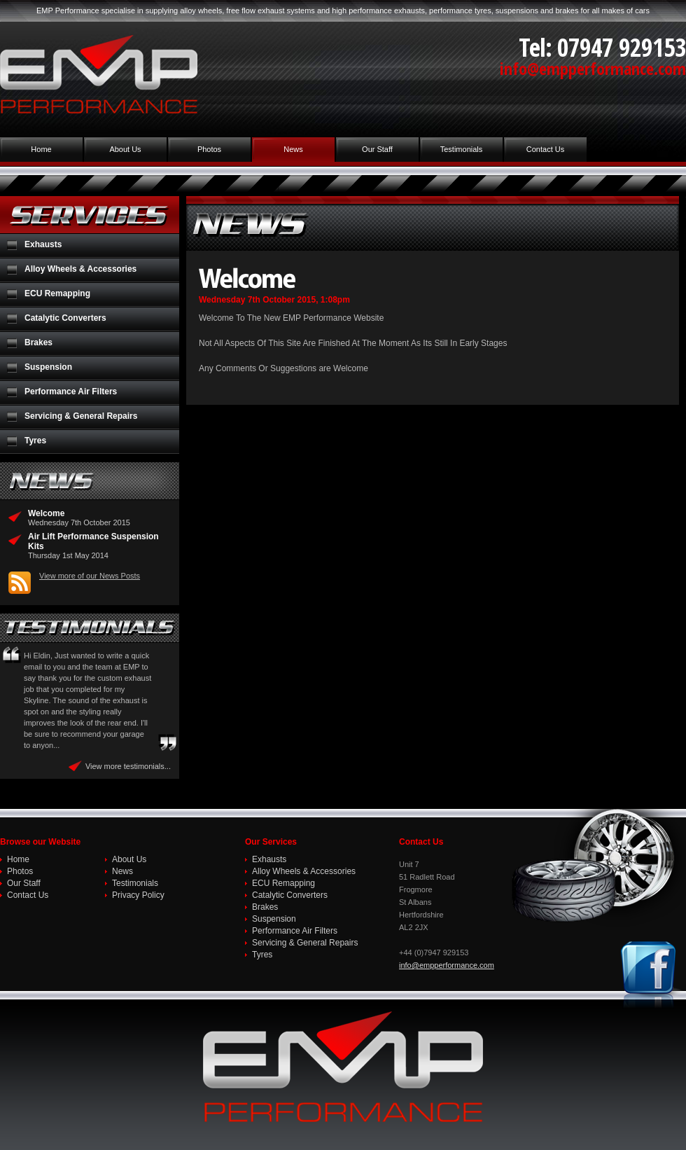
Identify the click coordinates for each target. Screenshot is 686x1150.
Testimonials (461, 149)
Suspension (48, 367)
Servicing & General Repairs (80, 416)
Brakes (38, 342)
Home (41, 149)
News (293, 149)
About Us (125, 149)
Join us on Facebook (651, 975)
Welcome (46, 513)
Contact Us (545, 149)
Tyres (35, 440)
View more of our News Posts (89, 575)
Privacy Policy (138, 895)
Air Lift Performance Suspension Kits (93, 541)
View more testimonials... (128, 766)
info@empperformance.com (593, 68)
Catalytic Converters (65, 318)
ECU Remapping (57, 293)
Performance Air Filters (70, 391)
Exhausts (43, 244)
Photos (209, 149)
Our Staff (377, 149)
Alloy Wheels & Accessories (80, 269)
